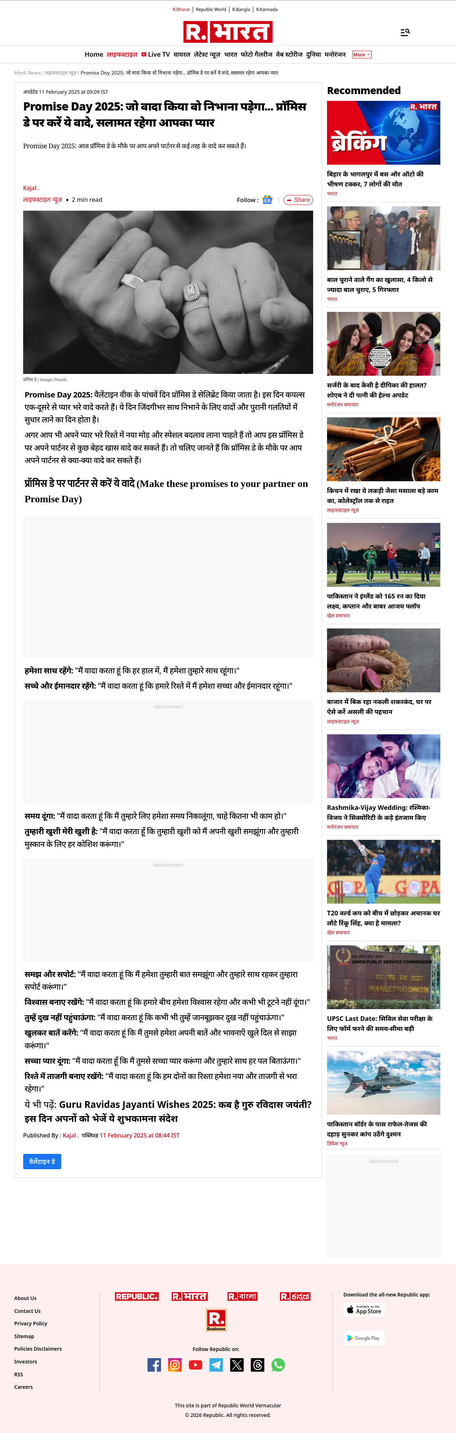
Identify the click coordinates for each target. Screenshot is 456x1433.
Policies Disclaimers (38, 1348)
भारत (332, 193)
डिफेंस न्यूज (337, 1143)
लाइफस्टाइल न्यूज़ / (62, 73)
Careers (23, 1386)
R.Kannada (267, 9)
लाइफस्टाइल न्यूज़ (42, 199)
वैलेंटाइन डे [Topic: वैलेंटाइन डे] (42, 1161)
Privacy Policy (30, 1323)
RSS (18, 1374)
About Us (25, 1298)
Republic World (211, 9)
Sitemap (24, 1336)
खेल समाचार (338, 615)
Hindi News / (28, 73)
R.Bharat (181, 9)
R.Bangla (241, 9)
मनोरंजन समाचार (342, 404)
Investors (25, 1361)
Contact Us (27, 1311)
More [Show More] (361, 54)
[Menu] (402, 32)
